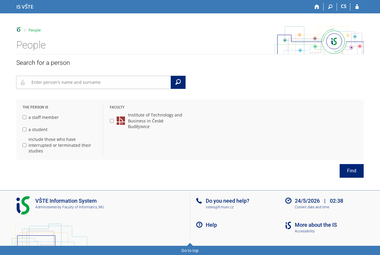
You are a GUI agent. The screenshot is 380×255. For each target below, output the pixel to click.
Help (211, 225)
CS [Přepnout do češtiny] (343, 6)
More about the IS (316, 225)
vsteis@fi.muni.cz (220, 207)
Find (351, 171)
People (34, 30)
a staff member (41, 117)
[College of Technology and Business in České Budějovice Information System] (24, 7)
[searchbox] (100, 82)
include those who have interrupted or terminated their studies (57, 145)
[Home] (317, 7)
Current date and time (312, 207)
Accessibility (305, 231)
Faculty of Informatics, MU (83, 207)
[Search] (330, 7)
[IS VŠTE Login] (357, 7)
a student (35, 129)
